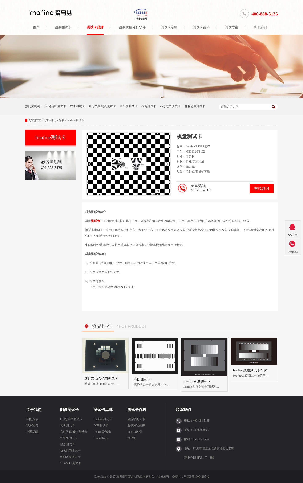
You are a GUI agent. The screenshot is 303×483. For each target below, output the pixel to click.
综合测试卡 (148, 106)
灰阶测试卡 (77, 106)
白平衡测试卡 (128, 106)
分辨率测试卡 (136, 419)
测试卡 (95, 221)
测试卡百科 (201, 27)
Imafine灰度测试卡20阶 (250, 370)
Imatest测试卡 (102, 431)
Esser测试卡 (101, 438)
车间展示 (32, 419)
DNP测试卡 (101, 425)
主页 (45, 120)
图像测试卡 (63, 27)
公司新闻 (32, 431)
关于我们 (260, 27)
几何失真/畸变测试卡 (102, 106)
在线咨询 (261, 188)
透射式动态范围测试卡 (101, 378)
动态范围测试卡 (170, 106)
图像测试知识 (136, 425)
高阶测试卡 (142, 379)
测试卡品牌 (95, 27)
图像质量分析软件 (132, 27)
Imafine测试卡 (75, 120)
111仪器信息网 (140, 18)
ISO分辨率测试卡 (55, 106)
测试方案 (231, 27)
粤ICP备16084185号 (196, 476)
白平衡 (131, 438)
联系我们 (32, 425)
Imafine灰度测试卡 (197, 381)
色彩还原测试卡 (195, 106)
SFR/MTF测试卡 (70, 463)
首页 (36, 27)
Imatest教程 (134, 431)
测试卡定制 (169, 27)
